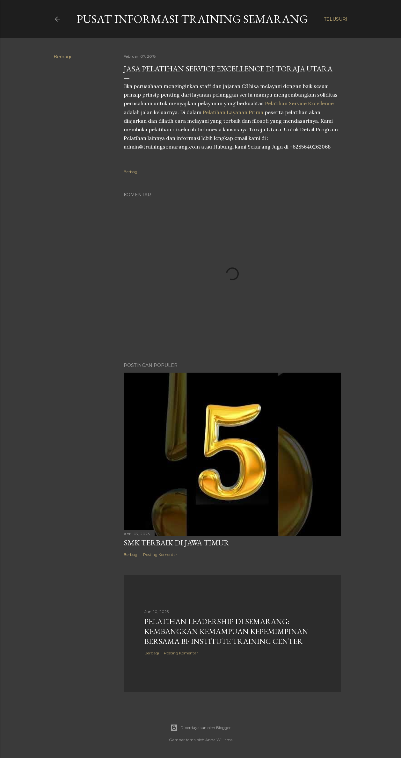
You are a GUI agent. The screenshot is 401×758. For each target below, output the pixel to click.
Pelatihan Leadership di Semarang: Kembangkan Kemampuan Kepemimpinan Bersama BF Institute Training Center (226, 631)
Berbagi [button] (62, 57)
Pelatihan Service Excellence (299, 103)
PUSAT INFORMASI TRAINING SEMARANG (192, 18)
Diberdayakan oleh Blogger (200, 728)
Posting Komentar (160, 554)
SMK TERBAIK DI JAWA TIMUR (176, 543)
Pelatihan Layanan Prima (233, 112)
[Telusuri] (335, 19)
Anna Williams (218, 739)
